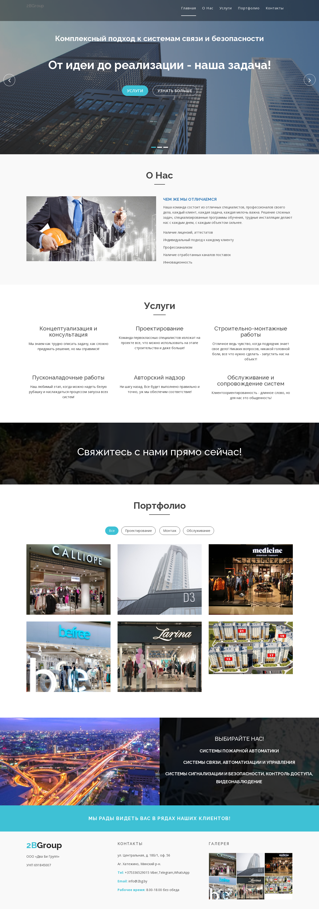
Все (112, 530)
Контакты (275, 8)
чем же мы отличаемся (190, 199)
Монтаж (169, 530)
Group (35, 5)
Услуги (225, 8)
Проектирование (138, 530)
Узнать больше (175, 86)
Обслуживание (198, 530)
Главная (188, 8)
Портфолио (249, 8)
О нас (207, 8)
